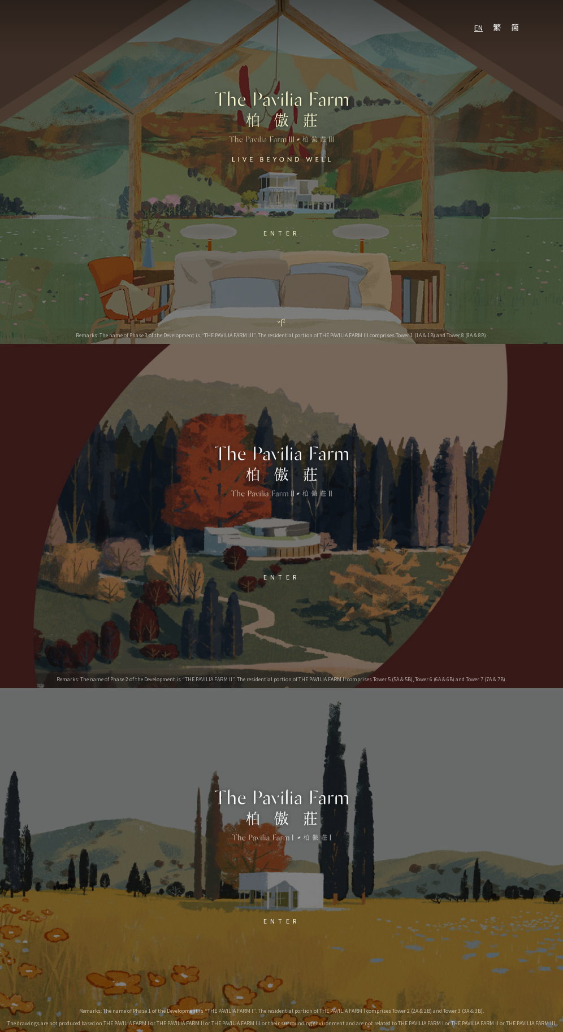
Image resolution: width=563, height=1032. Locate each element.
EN (478, 28)
